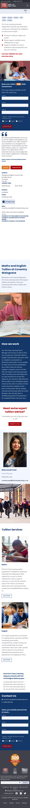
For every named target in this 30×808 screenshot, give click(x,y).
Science (20, 121)
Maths (6, 121)
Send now (7, 126)
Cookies (11, 803)
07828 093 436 (16, 167)
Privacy (18, 803)
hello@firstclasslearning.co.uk (14, 791)
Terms (5, 803)
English (13, 121)
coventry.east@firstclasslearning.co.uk (14, 208)
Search (25, 782)
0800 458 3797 (17, 1)
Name (4, 95)
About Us (15, 787)
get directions (10, 202)
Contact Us (5, 787)
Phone (4, 109)
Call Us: (5, 167)
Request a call (15, 424)
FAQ (11, 787)
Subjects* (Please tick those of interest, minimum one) (13, 117)
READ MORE (6, 596)
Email (3, 102)
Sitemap (24, 803)
